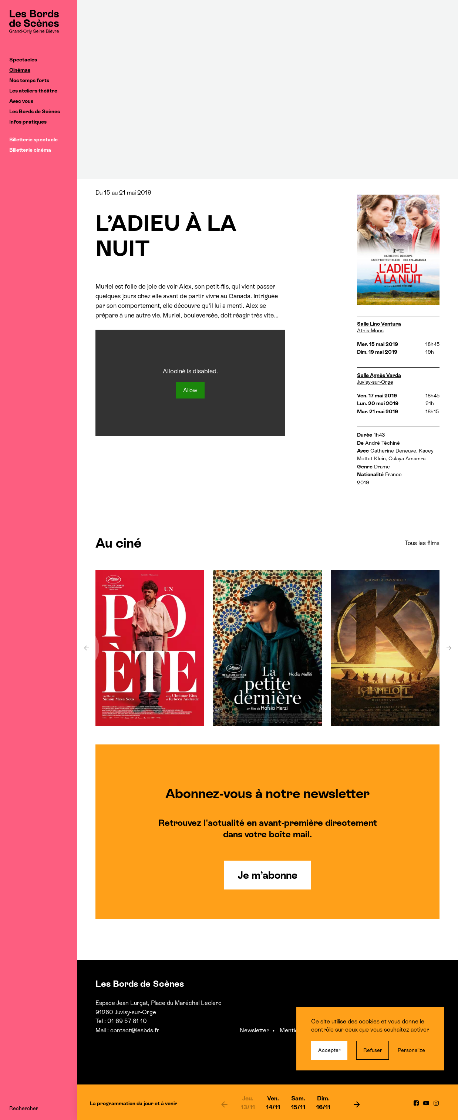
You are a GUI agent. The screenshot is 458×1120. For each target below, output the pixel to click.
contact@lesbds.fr (134, 1030)
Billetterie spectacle (33, 139)
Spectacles (23, 60)
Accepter (329, 1050)
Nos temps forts (29, 80)
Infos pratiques (28, 122)
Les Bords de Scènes (34, 111)
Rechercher (23, 1108)
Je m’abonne (267, 875)
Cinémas (19, 70)
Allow (190, 390)
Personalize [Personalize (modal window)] (411, 1050)
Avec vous (21, 101)
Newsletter (254, 1030)
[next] (357, 1104)
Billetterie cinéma (30, 150)
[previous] (224, 1104)
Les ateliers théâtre (33, 91)
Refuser (372, 1050)
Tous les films (422, 542)
